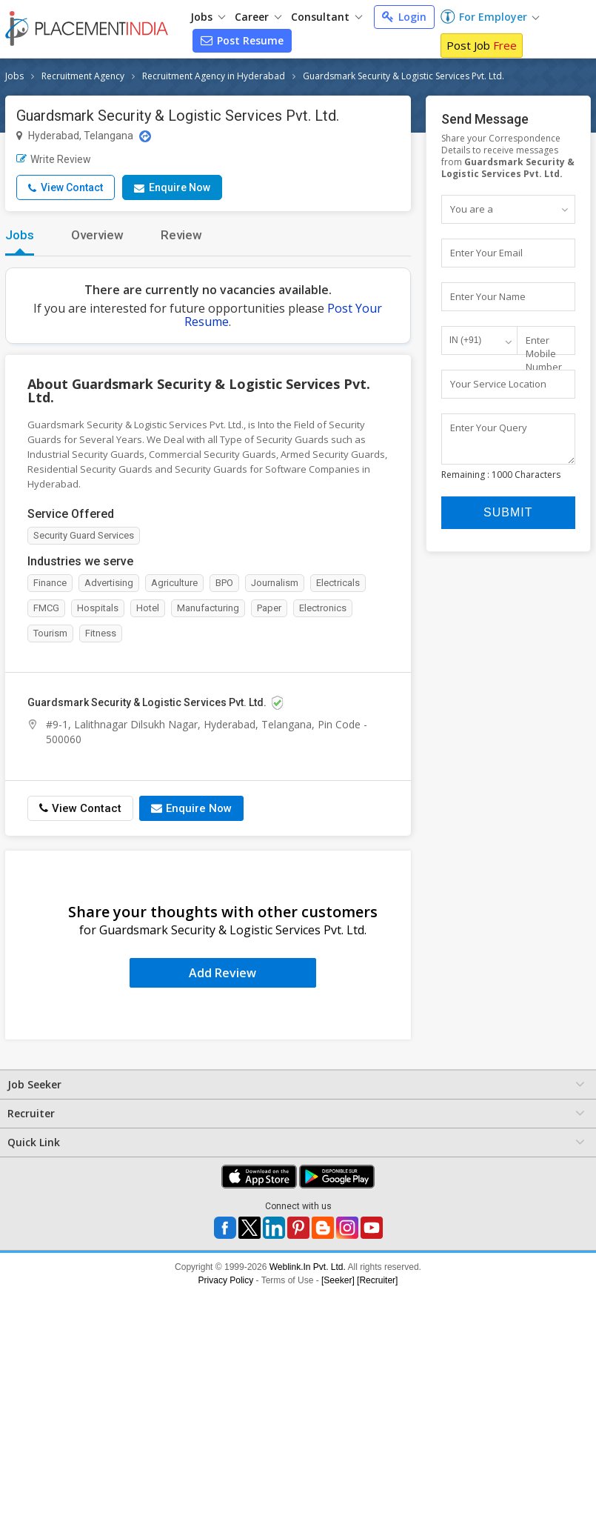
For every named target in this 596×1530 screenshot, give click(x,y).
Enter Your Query (488, 427)
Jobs (207, 17)
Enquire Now (172, 187)
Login (404, 17)
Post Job (481, 45)
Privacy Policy (226, 1280)
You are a (471, 209)
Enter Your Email (486, 252)
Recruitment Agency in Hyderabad (213, 76)
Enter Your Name (488, 296)
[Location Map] (145, 136)
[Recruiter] (377, 1280)
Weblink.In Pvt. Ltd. (307, 1267)
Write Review (53, 159)
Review (181, 234)
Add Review (222, 973)
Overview (97, 234)
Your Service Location (498, 383)
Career (258, 17)
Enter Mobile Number (544, 353)
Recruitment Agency (82, 76)
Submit (507, 519)
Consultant (326, 17)
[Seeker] (338, 1280)
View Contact (65, 187)
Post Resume (242, 40)
